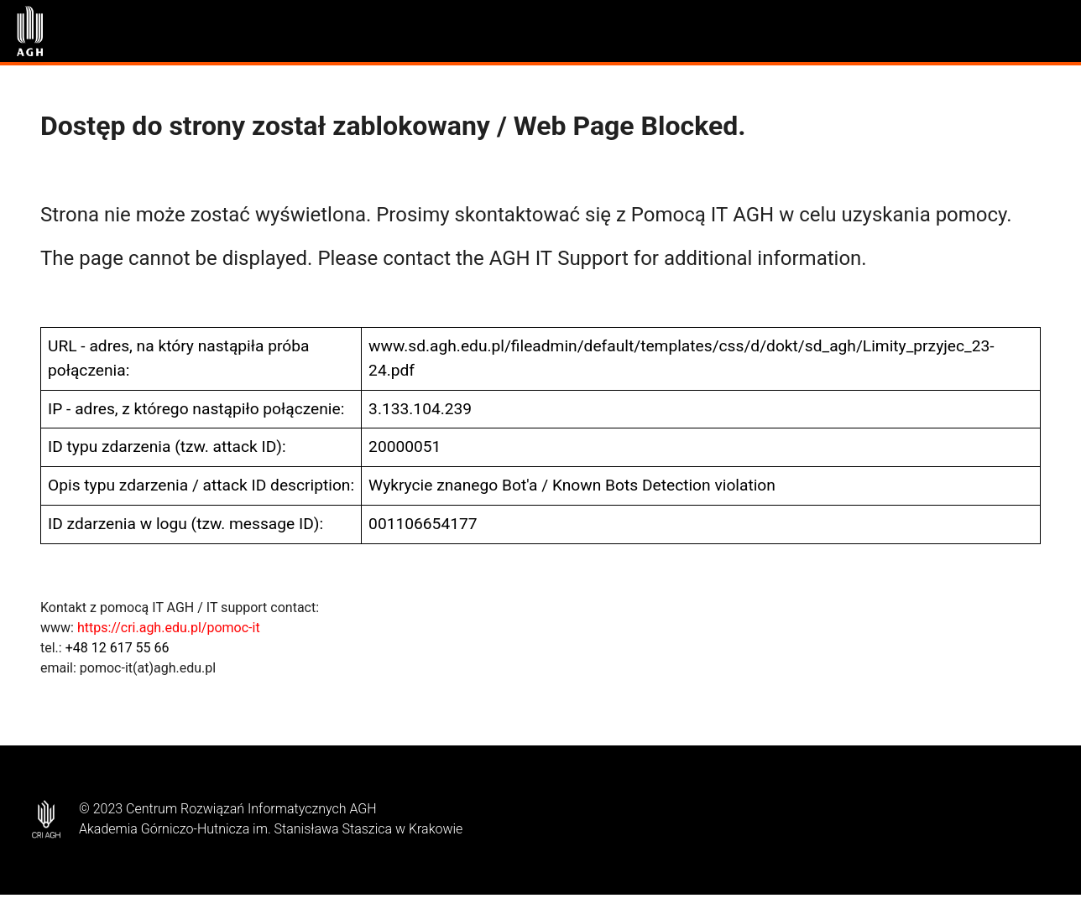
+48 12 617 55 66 (117, 648)
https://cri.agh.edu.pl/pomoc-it (168, 628)
